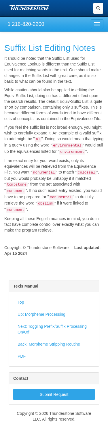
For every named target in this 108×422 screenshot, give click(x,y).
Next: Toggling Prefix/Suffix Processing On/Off (52, 329)
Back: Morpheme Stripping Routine (49, 344)
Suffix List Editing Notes (49, 48)
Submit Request (54, 394)
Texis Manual (25, 286)
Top (21, 302)
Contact (20, 378)
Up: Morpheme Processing (41, 314)
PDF (22, 356)
